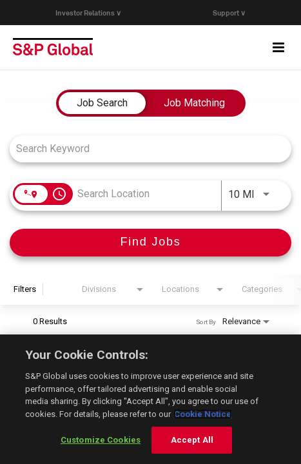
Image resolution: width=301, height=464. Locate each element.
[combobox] (144, 148)
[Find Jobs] (150, 242)
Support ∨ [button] (229, 12)
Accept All (192, 440)
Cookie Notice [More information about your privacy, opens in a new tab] (202, 414)
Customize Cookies (101, 440)
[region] (150, 399)
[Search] (150, 242)
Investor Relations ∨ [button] (88, 12)
